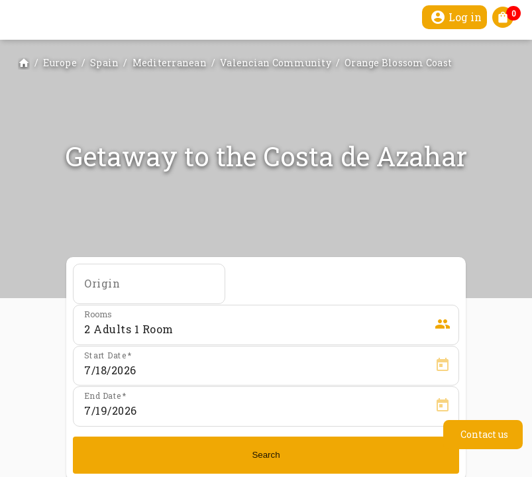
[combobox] (149, 288)
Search (266, 455)
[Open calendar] (442, 365)
